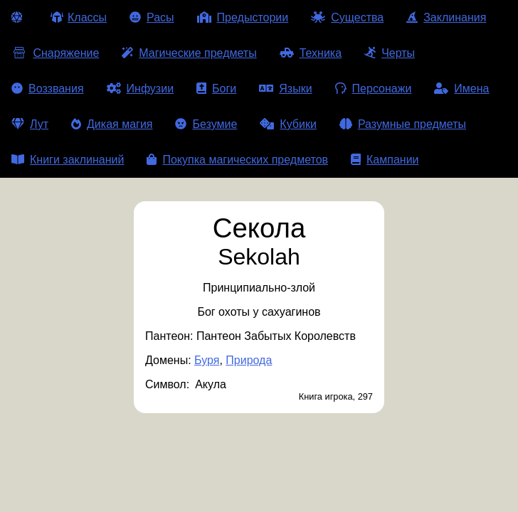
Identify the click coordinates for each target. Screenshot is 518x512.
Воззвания (47, 88)
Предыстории (243, 17)
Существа (347, 17)
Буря (206, 360)
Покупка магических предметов (237, 160)
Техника (311, 53)
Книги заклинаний (67, 160)
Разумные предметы (402, 124)
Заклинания (446, 17)
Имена (461, 88)
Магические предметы (189, 53)
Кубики (288, 124)
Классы (79, 17)
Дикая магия (111, 124)
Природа (249, 360)
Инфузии (140, 88)
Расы (152, 17)
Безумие (206, 124)
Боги (216, 88)
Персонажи (373, 88)
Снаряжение (55, 53)
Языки (285, 88)
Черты (389, 53)
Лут (29, 124)
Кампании (385, 160)
